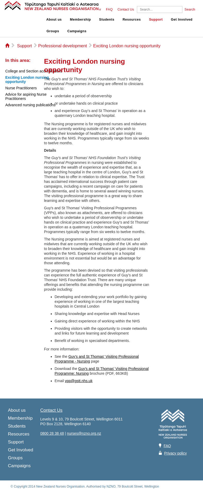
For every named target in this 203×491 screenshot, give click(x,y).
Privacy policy (175, 453)
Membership (80, 19)
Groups (53, 31)
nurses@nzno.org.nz (84, 433)
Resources (132, 19)
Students (106, 19)
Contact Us (125, 9)
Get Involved (182, 19)
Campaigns (76, 31)
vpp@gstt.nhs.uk (79, 381)
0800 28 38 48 (52, 433)
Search (189, 9)
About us (54, 19)
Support (156, 19)
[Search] (159, 9)
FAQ (109, 9)
